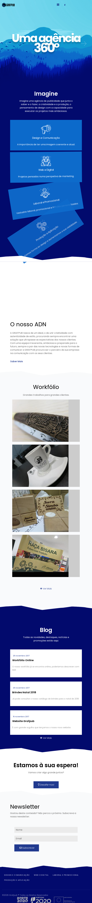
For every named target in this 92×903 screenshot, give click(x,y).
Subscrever (26, 847)
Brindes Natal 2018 (24, 692)
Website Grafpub (23, 721)
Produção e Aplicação (17, 880)
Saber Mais (16, 361)
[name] (46, 830)
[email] (46, 839)
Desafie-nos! (46, 784)
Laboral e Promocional (66, 875)
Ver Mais (46, 588)
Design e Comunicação (17, 875)
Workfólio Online (23, 660)
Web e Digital (41, 875)
